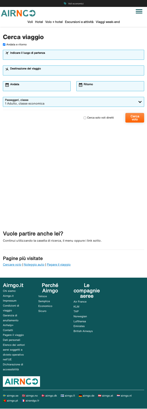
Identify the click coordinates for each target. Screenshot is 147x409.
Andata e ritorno (15, 44)
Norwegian (80, 316)
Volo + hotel (54, 21)
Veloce (42, 296)
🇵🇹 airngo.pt (10, 400)
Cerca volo (135, 118)
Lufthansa (80, 321)
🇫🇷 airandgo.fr (30, 400)
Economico (45, 306)
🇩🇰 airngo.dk (49, 396)
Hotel (39, 21)
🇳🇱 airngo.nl (124, 396)
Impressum (9, 301)
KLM (76, 306)
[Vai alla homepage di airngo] (18, 12)
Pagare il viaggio (59, 264)
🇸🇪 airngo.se (10, 396)
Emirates (79, 326)
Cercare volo (12, 264)
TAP (76, 311)
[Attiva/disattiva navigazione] (139, 11)
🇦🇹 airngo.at (105, 396)
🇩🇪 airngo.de (86, 396)
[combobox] (76, 56)
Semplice (44, 301)
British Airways (83, 331)
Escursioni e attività (79, 21)
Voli (30, 21)
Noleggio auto (34, 264)
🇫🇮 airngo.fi (68, 396)
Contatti (8, 330)
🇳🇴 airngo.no (30, 396)
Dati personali (11, 340)
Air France (80, 302)
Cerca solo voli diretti (99, 118)
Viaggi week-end (108, 21)
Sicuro (42, 311)
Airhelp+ (8, 325)
